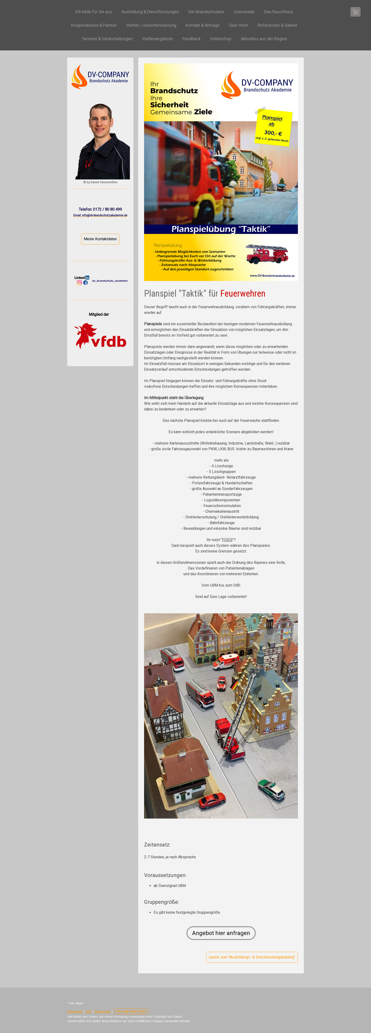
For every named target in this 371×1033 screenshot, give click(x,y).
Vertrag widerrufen (131, 1011)
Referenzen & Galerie (277, 25)
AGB (88, 1011)
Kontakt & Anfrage (203, 25)
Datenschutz (102, 1011)
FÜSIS (227, 540)
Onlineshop (220, 38)
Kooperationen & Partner (94, 25)
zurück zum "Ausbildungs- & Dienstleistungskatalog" (252, 957)
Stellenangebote (157, 38)
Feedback (191, 38)
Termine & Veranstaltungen (107, 38)
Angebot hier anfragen (221, 933)
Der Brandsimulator (207, 11)
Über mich (238, 25)
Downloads (244, 11)
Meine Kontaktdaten (100, 239)
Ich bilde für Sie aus (93, 11)
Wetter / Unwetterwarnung (151, 25)
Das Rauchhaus (278, 11)
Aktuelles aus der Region (264, 38)
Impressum (75, 1011)
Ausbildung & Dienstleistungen (150, 11)
